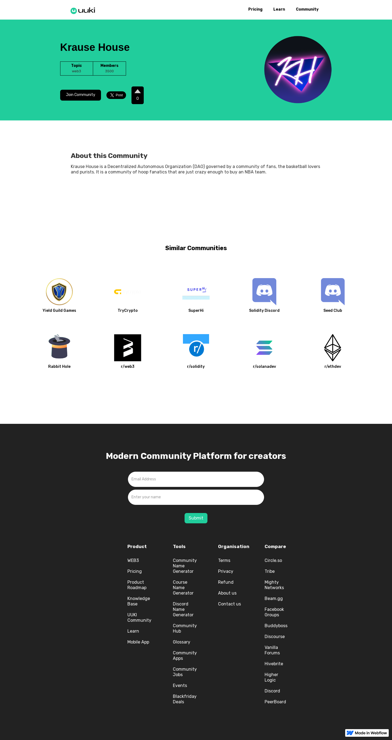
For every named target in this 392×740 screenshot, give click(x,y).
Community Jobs (185, 672)
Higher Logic (271, 677)
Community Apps (185, 655)
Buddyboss (276, 625)
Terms (224, 560)
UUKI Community (139, 617)
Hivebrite (274, 663)
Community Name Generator (185, 566)
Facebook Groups (274, 612)
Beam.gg (274, 598)
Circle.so (273, 560)
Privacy (225, 571)
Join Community (80, 94)
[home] (84, 10)
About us (227, 593)
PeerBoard (275, 701)
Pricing (255, 9)
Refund (226, 582)
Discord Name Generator (183, 609)
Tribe (270, 571)
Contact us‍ (229, 604)
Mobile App (138, 642)
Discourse (275, 636)
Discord (272, 691)
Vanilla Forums (272, 650)
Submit (196, 518)
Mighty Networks (274, 585)
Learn (279, 9)
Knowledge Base (138, 601)
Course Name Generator (183, 588)
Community (307, 9)
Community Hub (185, 628)
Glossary (181, 642)
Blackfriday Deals (185, 699)
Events (180, 685)
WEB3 (133, 560)
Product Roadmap (136, 585)
